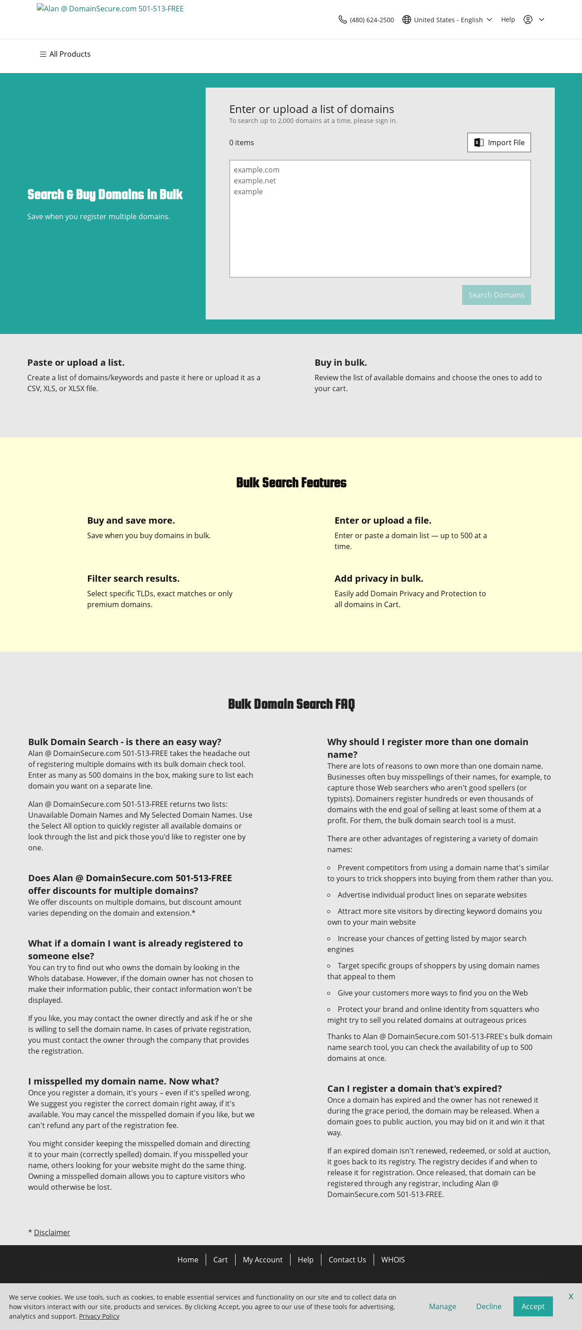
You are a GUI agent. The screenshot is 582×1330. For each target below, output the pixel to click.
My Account (263, 1260)
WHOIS (393, 1260)
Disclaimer (52, 1232)
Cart (220, 1260)
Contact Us (347, 1260)
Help (306, 1260)
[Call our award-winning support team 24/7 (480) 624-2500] (487, 20)
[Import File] (499, 142)
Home (188, 1260)
